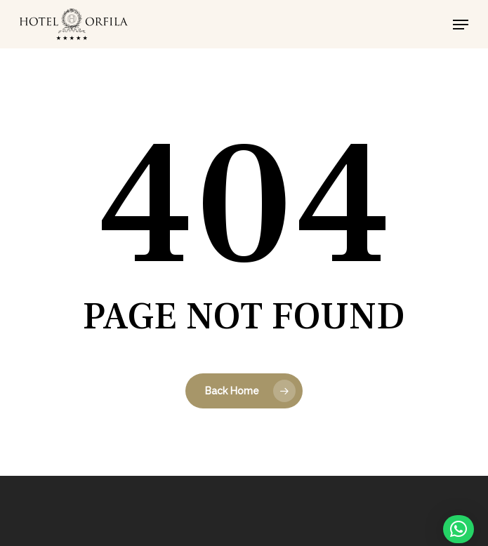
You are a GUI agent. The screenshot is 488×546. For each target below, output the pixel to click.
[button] (460, 25)
